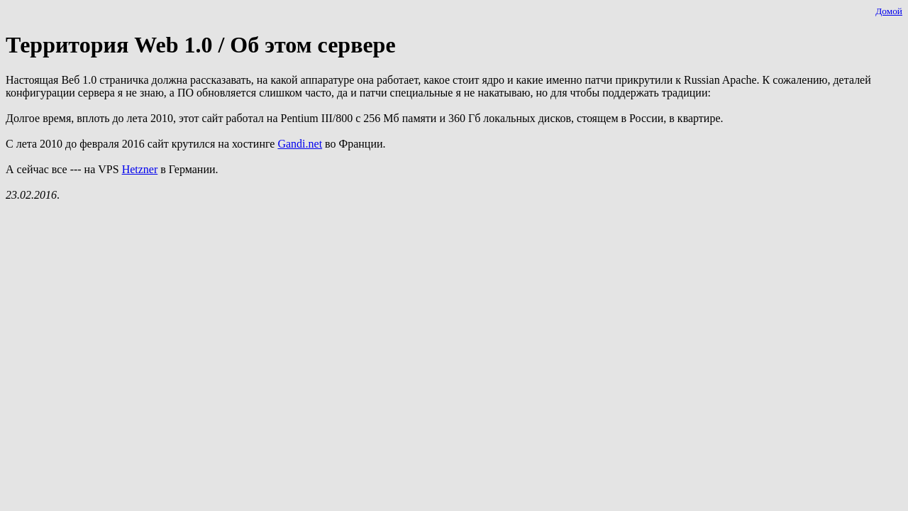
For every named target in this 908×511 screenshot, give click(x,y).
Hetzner (140, 169)
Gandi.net (299, 144)
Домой (888, 11)
